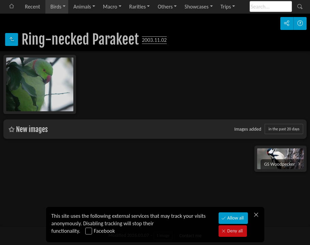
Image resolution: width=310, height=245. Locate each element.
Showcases (196, 6)
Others (165, 6)
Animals (82, 6)
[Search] (271, 6)
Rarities (137, 6)
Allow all (234, 218)
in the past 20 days (283, 129)
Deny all (234, 231)
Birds (55, 6)
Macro (110, 6)
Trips (226, 6)
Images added (247, 129)
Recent (32, 6)
